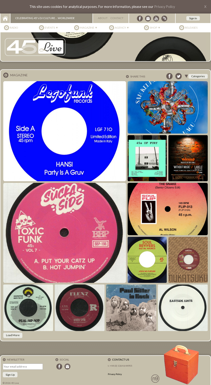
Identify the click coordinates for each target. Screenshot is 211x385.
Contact (116, 18)
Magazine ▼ (89, 27)
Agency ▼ (122, 27)
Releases (191, 27)
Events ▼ (51, 27)
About (103, 18)
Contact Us (120, 359)
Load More (13, 335)
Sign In (193, 18)
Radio (14, 27)
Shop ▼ (155, 27)
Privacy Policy (164, 7)
